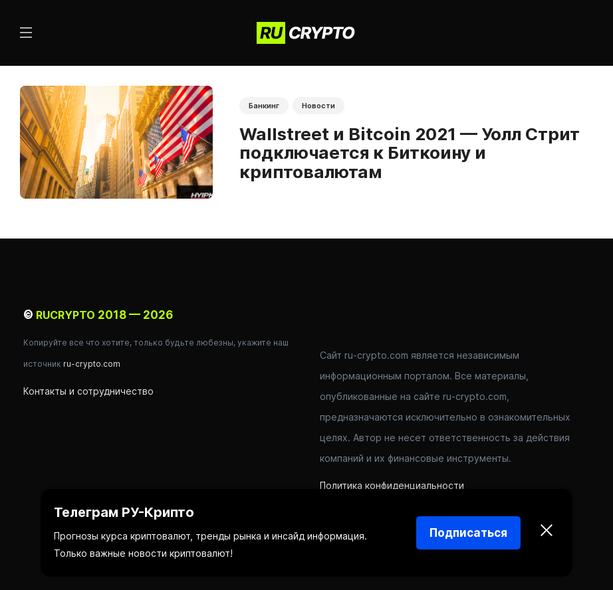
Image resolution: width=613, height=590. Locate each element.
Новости (318, 105)
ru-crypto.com (91, 364)
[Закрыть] (546, 532)
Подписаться (468, 533)
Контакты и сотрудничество (88, 391)
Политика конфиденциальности (392, 485)
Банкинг (264, 105)
